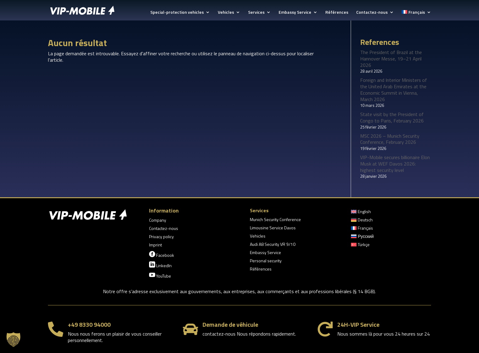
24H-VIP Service (358, 324)
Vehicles (226, 12)
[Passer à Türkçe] (360, 245)
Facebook (161, 254)
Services (256, 12)
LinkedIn (160, 265)
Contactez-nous (372, 12)
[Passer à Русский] (362, 237)
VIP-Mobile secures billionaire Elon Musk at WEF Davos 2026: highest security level (395, 164)
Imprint (155, 245)
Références (336, 12)
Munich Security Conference (275, 220)
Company (157, 220)
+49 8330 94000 (89, 324)
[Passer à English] (361, 212)
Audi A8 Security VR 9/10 (272, 244)
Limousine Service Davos (273, 228)
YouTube (160, 275)
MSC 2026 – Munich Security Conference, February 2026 (389, 139)
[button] (13, 339)
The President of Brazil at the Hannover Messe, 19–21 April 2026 (391, 59)
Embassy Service (295, 12)
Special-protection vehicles (177, 12)
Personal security (266, 261)
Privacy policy (161, 237)
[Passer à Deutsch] (362, 221)
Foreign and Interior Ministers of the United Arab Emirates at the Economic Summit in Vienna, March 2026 (393, 89)
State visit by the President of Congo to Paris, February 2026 (392, 117)
